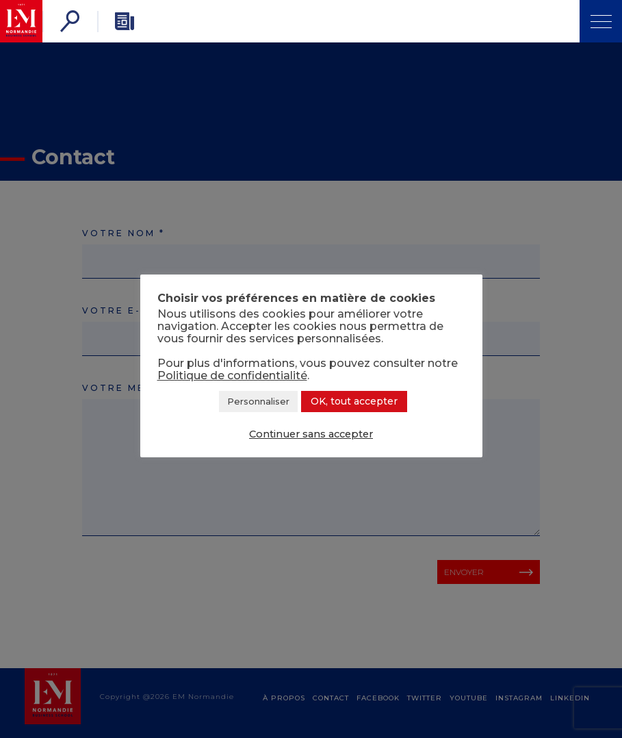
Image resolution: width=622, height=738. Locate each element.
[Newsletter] (124, 21)
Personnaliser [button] (258, 401)
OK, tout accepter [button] (354, 401)
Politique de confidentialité (232, 375)
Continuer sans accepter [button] (311, 434)
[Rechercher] (69, 21)
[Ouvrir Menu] (601, 21)
